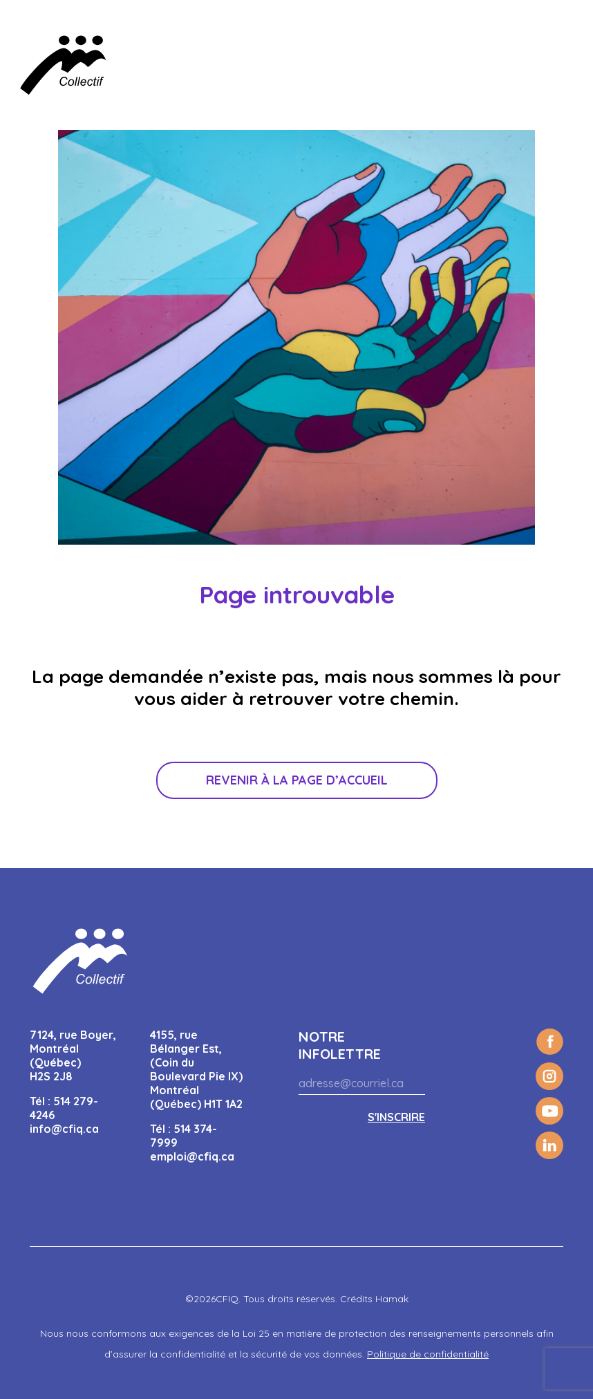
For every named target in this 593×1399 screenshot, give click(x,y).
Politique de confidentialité (428, 1354)
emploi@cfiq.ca (192, 1156)
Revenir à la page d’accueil (297, 780)
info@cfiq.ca (64, 1129)
